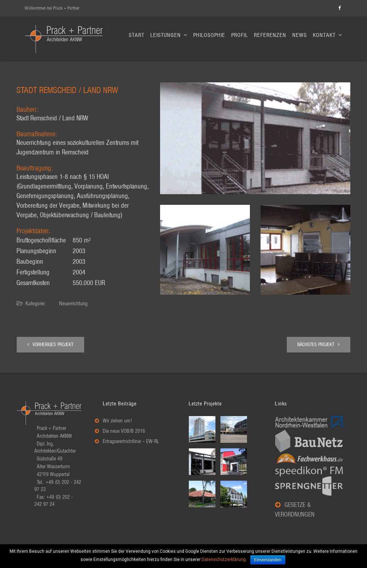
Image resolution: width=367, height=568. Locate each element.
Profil (239, 35)
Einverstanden (267, 559)
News (299, 35)
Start (136, 35)
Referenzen (270, 35)
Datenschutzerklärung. (224, 559)
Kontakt (327, 35)
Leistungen (168, 35)
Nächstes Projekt (318, 345)
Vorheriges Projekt (50, 345)
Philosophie (209, 35)
